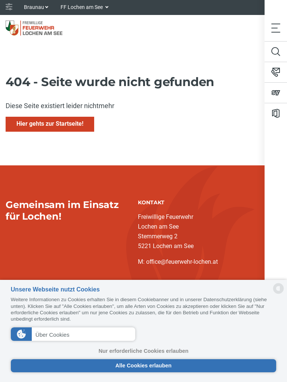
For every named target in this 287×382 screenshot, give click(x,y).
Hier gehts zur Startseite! (49, 123)
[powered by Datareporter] (278, 293)
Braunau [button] (34, 7)
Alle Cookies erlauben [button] (143, 366)
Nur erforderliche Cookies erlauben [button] (144, 351)
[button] (73, 334)
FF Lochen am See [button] (82, 7)
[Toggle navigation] (276, 28)
